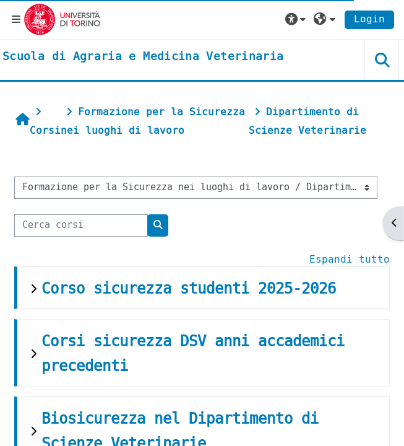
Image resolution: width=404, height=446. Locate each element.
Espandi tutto (349, 259)
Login (369, 19)
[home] (142, 57)
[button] (297, 19)
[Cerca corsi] (81, 225)
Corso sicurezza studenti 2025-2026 (188, 288)
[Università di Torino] (62, 19)
